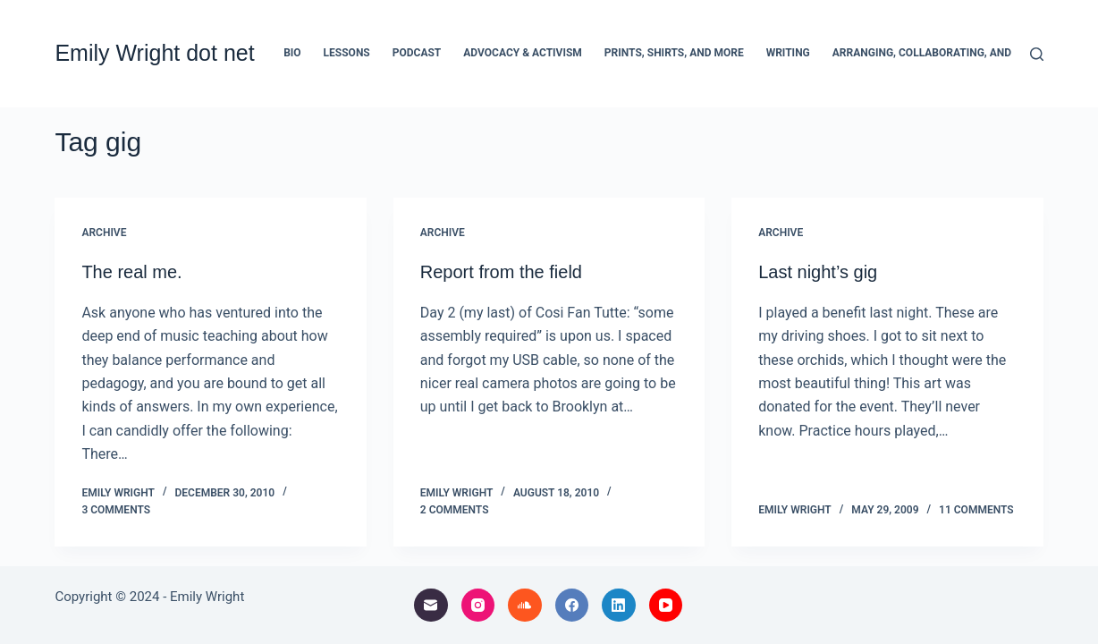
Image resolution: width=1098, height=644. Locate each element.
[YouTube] (666, 606)
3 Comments (115, 510)
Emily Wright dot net (154, 52)
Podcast (417, 53)
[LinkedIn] (619, 606)
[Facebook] (572, 606)
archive (103, 232)
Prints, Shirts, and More (674, 53)
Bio (291, 53)
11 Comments (976, 510)
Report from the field (501, 272)
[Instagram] (478, 606)
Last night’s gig (817, 272)
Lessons (347, 53)
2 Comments (454, 510)
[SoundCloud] (525, 606)
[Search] (1036, 54)
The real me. (131, 272)
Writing (788, 53)
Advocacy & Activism (522, 53)
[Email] (431, 606)
